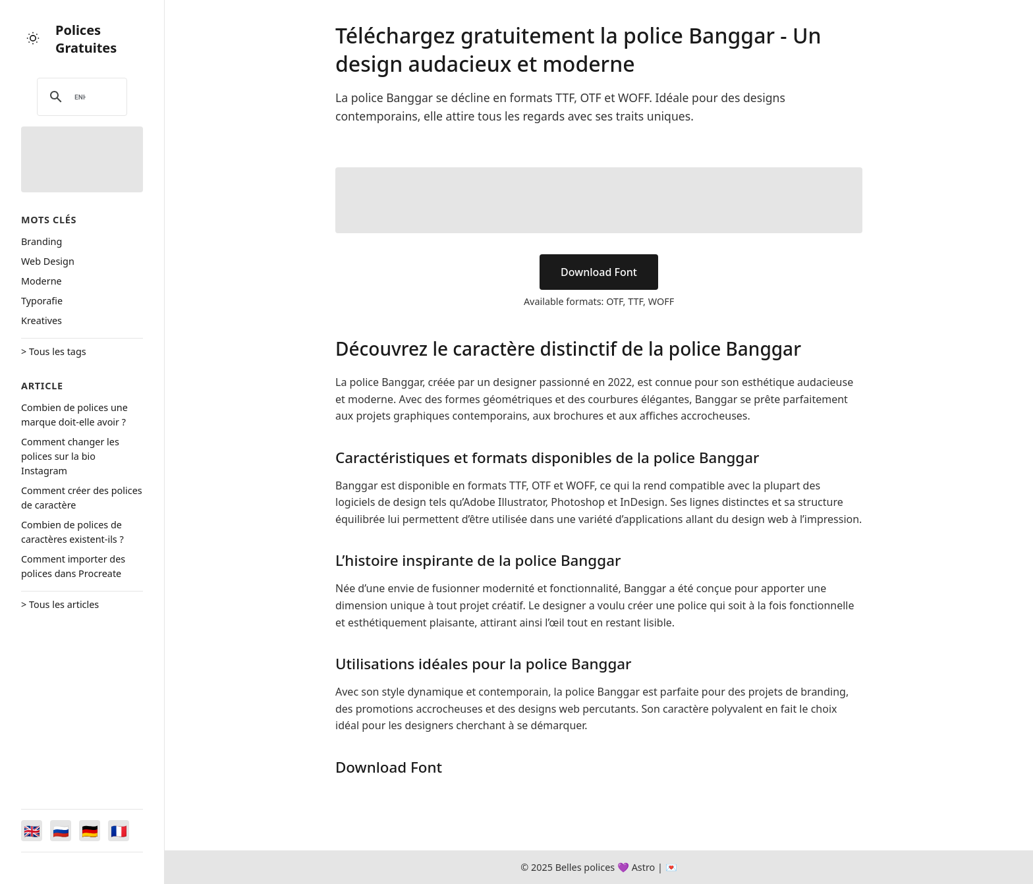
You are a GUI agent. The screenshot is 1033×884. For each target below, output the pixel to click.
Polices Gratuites (86, 39)
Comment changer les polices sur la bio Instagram (70, 456)
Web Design (47, 261)
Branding (41, 241)
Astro (644, 867)
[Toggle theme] (33, 39)
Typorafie (42, 300)
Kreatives (41, 320)
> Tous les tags (53, 351)
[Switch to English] (31, 830)
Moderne (41, 281)
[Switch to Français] (118, 830)
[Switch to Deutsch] (89, 830)
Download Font (599, 272)
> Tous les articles (60, 604)
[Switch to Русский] (60, 830)
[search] (80, 97)
